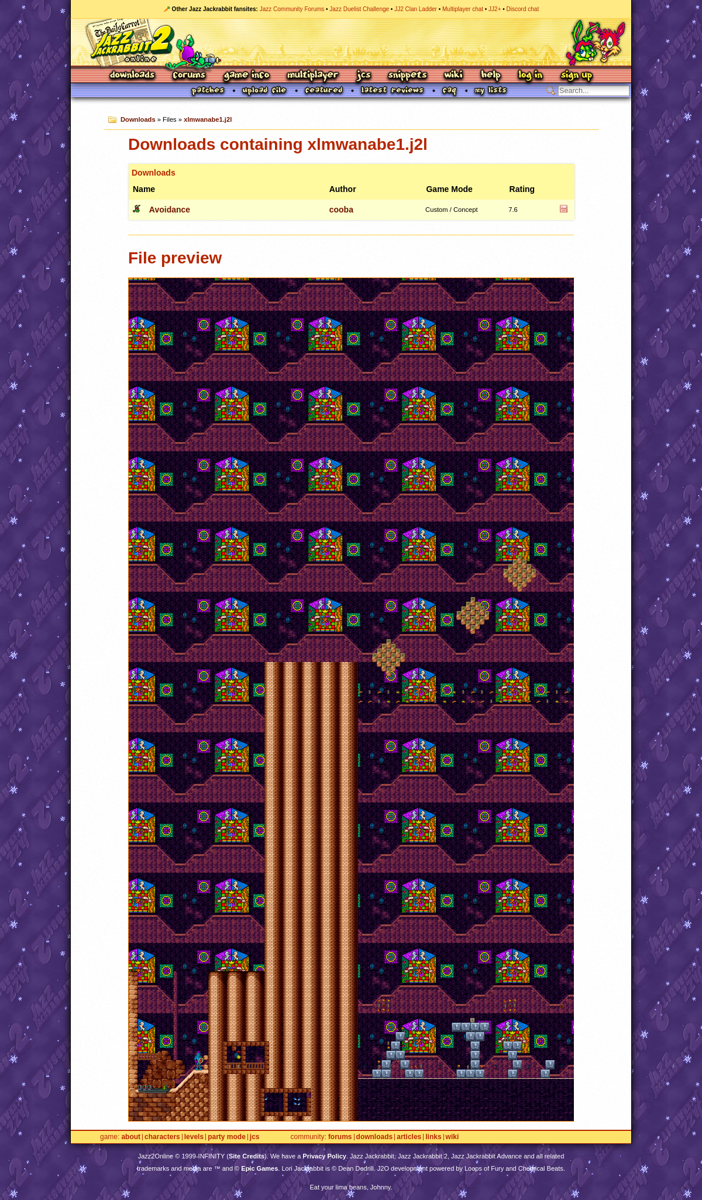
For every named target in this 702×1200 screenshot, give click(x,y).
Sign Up (576, 76)
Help (491, 76)
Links (433, 1137)
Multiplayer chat (462, 9)
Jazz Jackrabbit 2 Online (350, 42)
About (130, 1137)
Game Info (246, 76)
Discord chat (523, 9)
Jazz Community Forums (292, 9)
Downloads (133, 76)
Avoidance (169, 209)
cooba (341, 209)
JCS (363, 76)
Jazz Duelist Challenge (359, 9)
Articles (409, 1137)
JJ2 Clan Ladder (415, 9)
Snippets (407, 76)
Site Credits (246, 1156)
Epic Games (259, 1168)
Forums (189, 76)
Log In (530, 76)
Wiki (453, 76)
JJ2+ (494, 9)
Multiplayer (312, 76)
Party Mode (227, 1137)
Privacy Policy (324, 1156)
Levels (194, 1137)
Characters (162, 1137)
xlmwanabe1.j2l (208, 119)
